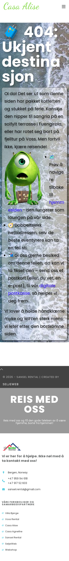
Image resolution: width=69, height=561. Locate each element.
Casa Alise (21, 6)
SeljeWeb (11, 384)
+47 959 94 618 (18, 478)
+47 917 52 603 (17, 483)
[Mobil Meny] (64, 6)
